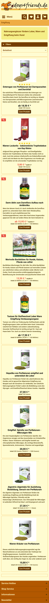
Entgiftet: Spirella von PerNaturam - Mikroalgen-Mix (24, 431)
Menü (7, 16)
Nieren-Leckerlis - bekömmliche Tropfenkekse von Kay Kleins (24, 147)
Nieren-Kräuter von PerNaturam (24, 544)
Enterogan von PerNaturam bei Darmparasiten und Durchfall (24, 88)
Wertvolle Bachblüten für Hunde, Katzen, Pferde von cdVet (24, 260)
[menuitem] (7, 16)
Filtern (7, 44)
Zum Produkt (24, 112)
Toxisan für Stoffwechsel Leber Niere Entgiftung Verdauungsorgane (24, 317)
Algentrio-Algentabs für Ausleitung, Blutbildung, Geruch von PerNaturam (24, 488)
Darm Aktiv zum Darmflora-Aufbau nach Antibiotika (24, 204)
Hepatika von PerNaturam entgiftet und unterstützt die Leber (24, 374)
